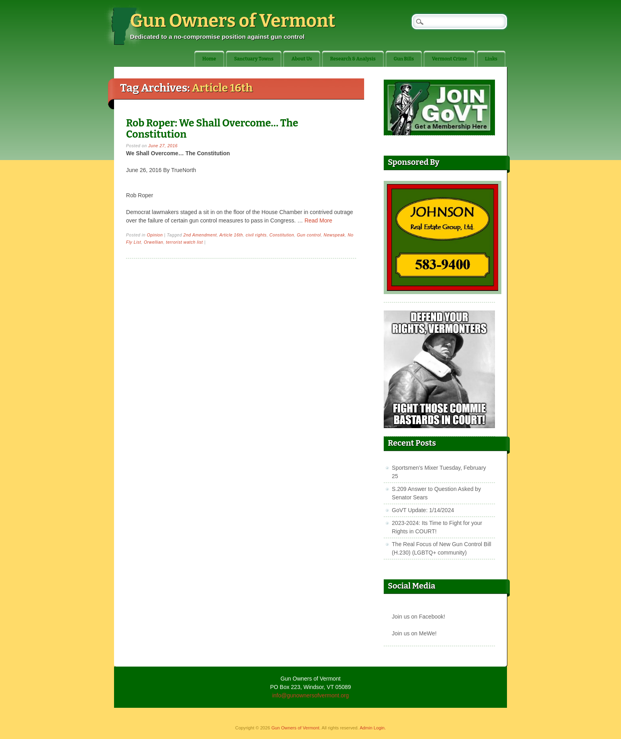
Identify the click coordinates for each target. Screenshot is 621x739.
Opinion (155, 234)
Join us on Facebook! (418, 616)
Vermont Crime (449, 59)
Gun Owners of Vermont (232, 21)
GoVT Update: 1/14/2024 (423, 510)
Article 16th (231, 234)
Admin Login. (373, 727)
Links (491, 59)
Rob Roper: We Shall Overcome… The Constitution (212, 128)
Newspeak (334, 234)
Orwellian (153, 242)
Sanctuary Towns (254, 59)
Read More (318, 220)
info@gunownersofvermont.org (310, 695)
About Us (301, 59)
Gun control (309, 234)
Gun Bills (404, 59)
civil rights (256, 234)
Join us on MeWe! (414, 633)
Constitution (281, 234)
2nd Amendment (199, 234)
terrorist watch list (184, 242)
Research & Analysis (353, 59)
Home (209, 59)
